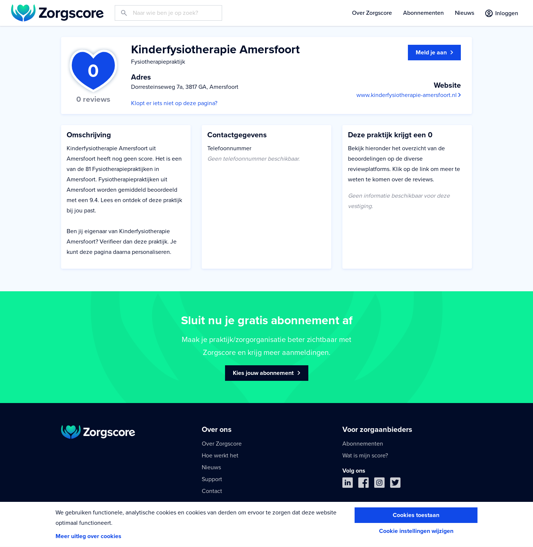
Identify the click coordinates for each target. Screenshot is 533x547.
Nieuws (464, 13)
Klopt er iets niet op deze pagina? (174, 103)
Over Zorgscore (372, 13)
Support (212, 479)
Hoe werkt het (220, 455)
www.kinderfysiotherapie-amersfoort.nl (408, 95)
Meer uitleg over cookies (88, 536)
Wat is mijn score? (365, 455)
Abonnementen (423, 13)
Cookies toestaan (416, 515)
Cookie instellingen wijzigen (416, 531)
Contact (212, 491)
